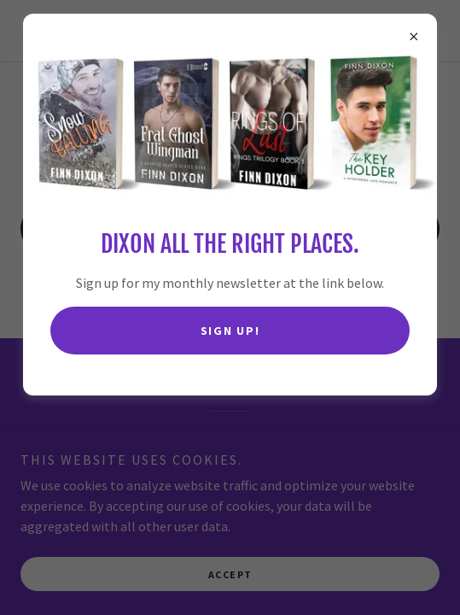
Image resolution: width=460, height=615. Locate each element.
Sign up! (230, 330)
